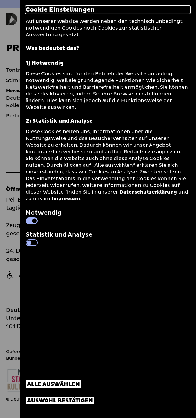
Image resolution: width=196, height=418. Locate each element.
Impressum (66, 199)
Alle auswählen (53, 384)
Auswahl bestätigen (60, 400)
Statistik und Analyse (59, 238)
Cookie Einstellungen (60, 9)
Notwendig (43, 216)
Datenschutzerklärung (148, 192)
